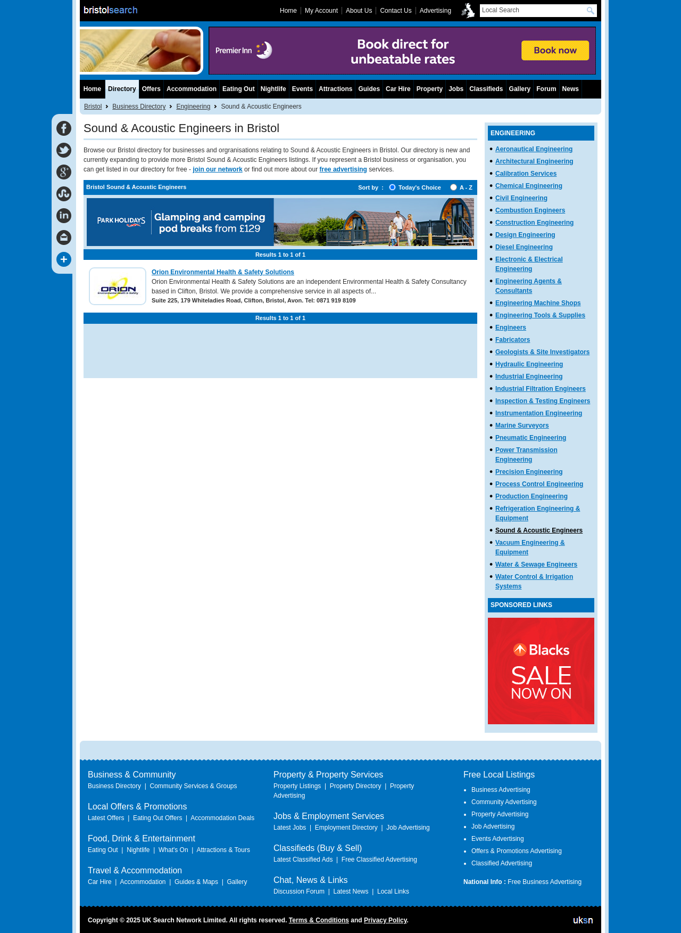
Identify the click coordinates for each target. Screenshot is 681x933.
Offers (151, 89)
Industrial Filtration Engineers (540, 388)
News (570, 89)
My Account (321, 10)
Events (302, 89)
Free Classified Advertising (379, 859)
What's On (173, 850)
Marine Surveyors (522, 425)
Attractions (335, 89)
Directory (122, 89)
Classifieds (486, 89)
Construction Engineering (534, 222)
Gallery (520, 89)
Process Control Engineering (539, 484)
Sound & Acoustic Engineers (539, 530)
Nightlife (273, 89)
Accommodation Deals (222, 818)
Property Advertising (499, 814)
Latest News (350, 891)
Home (92, 89)
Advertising (435, 10)
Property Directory (355, 786)
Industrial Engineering (529, 376)
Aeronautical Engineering (533, 149)
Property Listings (297, 786)
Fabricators (512, 339)
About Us (359, 10)
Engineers (510, 327)
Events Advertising (497, 838)
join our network (217, 169)
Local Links (393, 891)
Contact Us (395, 10)
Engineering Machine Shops (538, 303)
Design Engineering (525, 235)
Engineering (193, 106)
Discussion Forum (299, 891)
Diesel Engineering (524, 247)
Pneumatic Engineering (530, 437)
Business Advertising (500, 789)
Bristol (93, 106)
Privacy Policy (385, 920)
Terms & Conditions (319, 920)
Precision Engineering (529, 472)
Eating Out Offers (157, 818)
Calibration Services (526, 173)
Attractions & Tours (223, 850)
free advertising (343, 169)
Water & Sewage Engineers (536, 564)
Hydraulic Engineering (529, 364)
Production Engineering (531, 496)
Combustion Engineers (530, 210)
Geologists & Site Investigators (542, 352)
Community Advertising (504, 802)
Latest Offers (106, 818)
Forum (546, 89)
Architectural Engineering (534, 161)
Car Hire (398, 89)
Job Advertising (407, 827)
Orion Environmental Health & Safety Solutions (223, 272)
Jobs (456, 89)
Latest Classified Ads (303, 859)
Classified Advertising (501, 863)
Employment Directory (346, 827)
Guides (369, 89)
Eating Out (238, 89)
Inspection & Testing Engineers (542, 401)
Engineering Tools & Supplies (540, 315)
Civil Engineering (521, 198)
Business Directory (138, 106)
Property (430, 89)
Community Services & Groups (193, 786)
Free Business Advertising (545, 882)
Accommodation (192, 89)
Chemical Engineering (528, 186)
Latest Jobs (289, 827)
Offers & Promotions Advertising (516, 851)
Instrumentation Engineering (538, 413)
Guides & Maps (196, 882)
